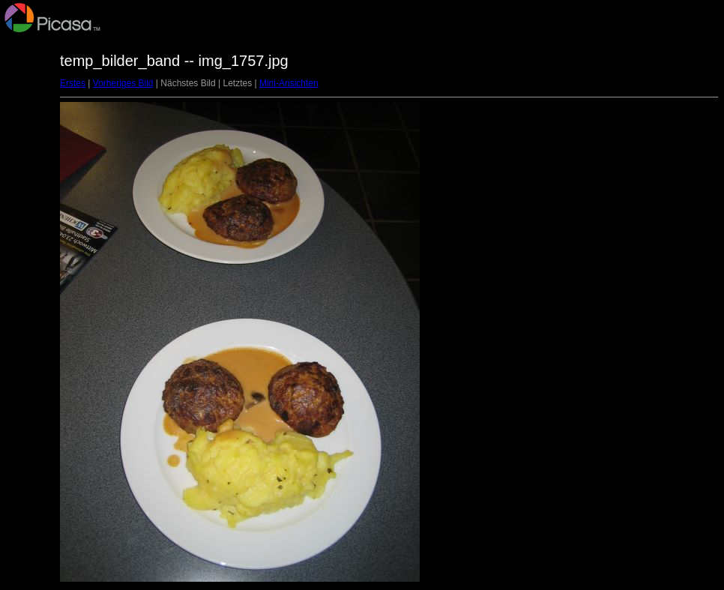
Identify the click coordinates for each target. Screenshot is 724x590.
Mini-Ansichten (289, 83)
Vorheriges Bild (123, 83)
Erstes (72, 83)
